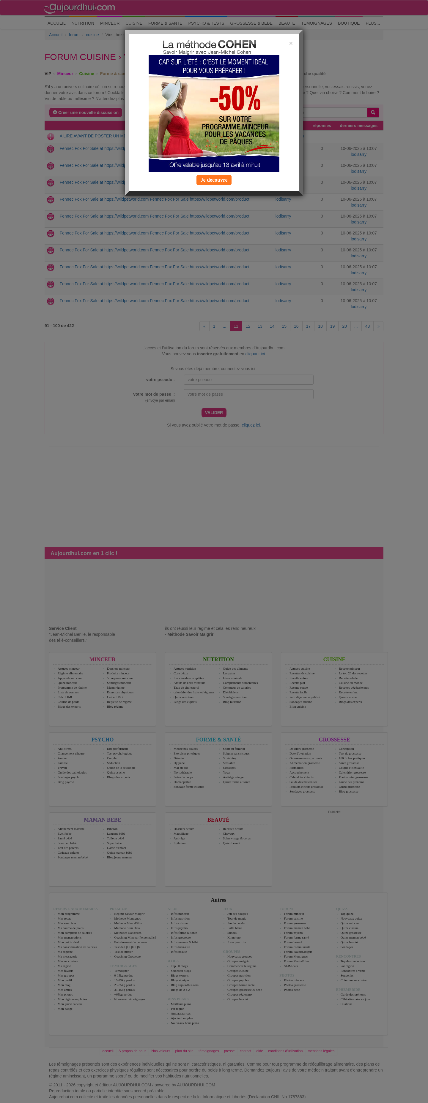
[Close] (291, 43)
